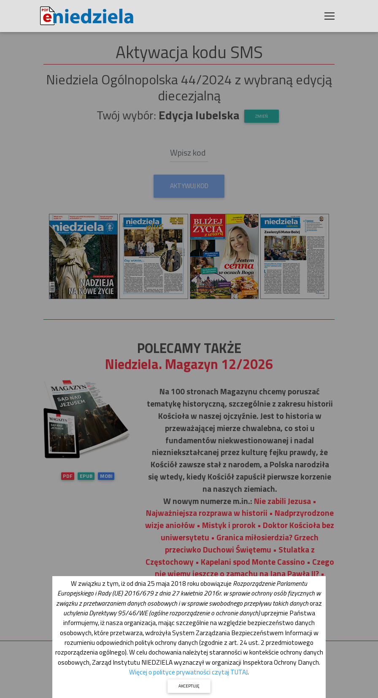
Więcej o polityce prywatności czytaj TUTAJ (188, 672)
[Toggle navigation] (329, 18)
